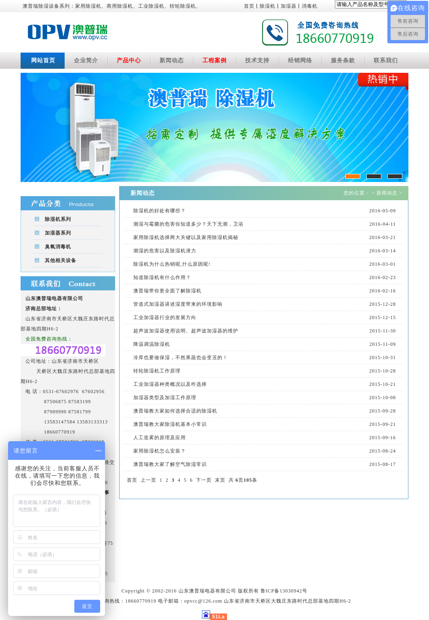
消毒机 (310, 6)
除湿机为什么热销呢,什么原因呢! (171, 264)
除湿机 (267, 6)
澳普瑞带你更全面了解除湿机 (167, 291)
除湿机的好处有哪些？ (159, 211)
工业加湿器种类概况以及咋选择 (170, 384)
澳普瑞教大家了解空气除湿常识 (170, 464)
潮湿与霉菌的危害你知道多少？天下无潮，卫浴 (188, 224)
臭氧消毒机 (58, 247)
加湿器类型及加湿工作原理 (164, 397)
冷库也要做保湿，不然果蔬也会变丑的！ (180, 357)
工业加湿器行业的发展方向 (164, 317)
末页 (220, 480)
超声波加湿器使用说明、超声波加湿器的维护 (185, 331)
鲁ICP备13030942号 (284, 591)
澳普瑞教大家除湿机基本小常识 (170, 424)
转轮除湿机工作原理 (157, 371)
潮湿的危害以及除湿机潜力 (164, 251)
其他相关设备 (60, 260)
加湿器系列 (58, 233)
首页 (249, 6)
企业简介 (86, 60)
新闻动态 (172, 60)
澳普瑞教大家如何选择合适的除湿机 (175, 411)
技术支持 (257, 60)
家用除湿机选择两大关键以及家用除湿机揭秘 (185, 237)
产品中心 (129, 60)
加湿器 (289, 6)
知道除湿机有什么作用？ (162, 277)
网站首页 (43, 60)
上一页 (148, 480)
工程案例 (214, 60)
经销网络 (300, 60)
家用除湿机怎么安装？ (159, 451)
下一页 (204, 480)
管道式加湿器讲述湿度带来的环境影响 (178, 304)
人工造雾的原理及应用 (159, 437)
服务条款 (343, 60)
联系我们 (386, 60)
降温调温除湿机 (151, 344)
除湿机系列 (58, 219)
